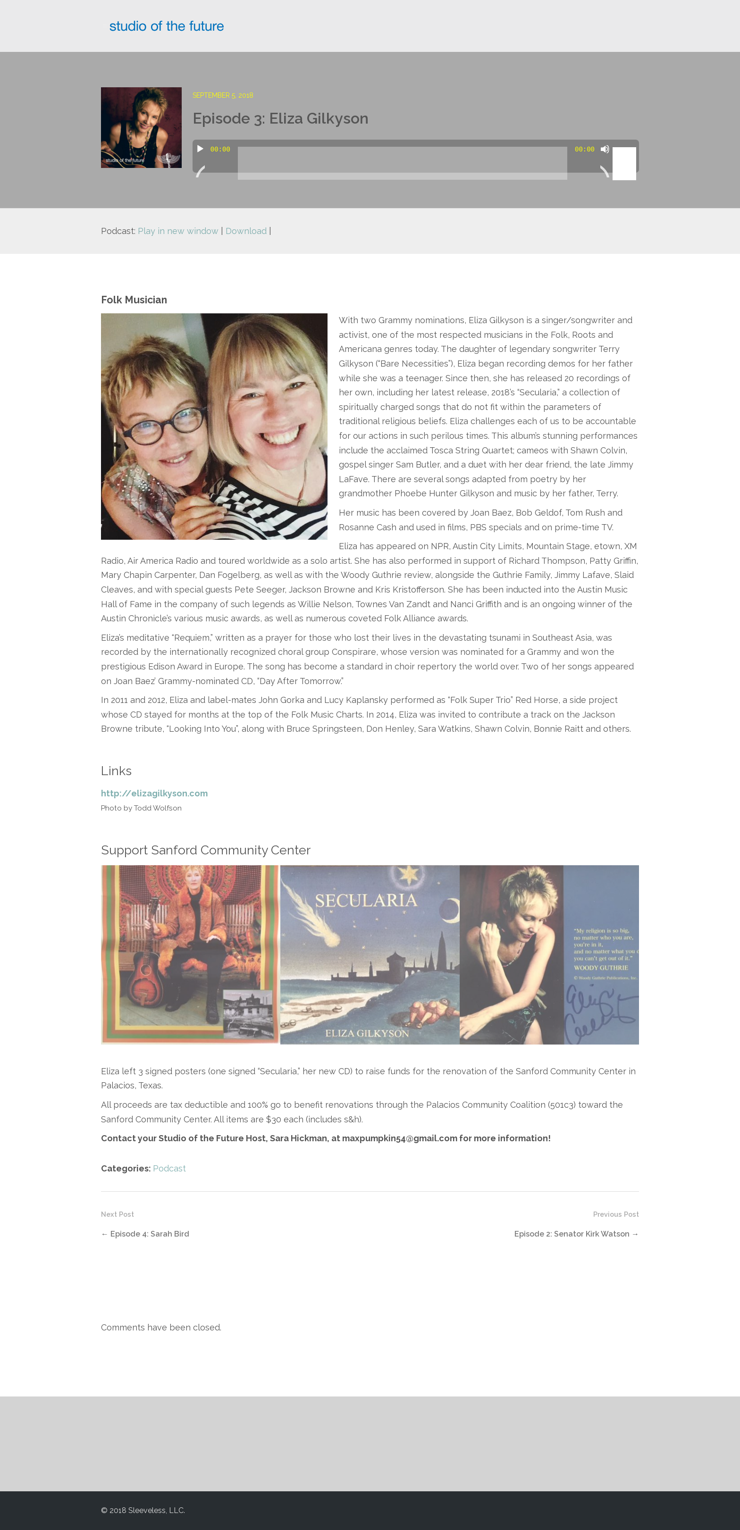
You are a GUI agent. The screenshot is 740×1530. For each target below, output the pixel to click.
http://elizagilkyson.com (154, 793)
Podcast (169, 1168)
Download (246, 231)
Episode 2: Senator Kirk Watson (572, 1233)
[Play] (200, 160)
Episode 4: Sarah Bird (149, 1233)
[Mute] (605, 160)
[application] (416, 156)
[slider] (402, 163)
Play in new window (178, 231)
